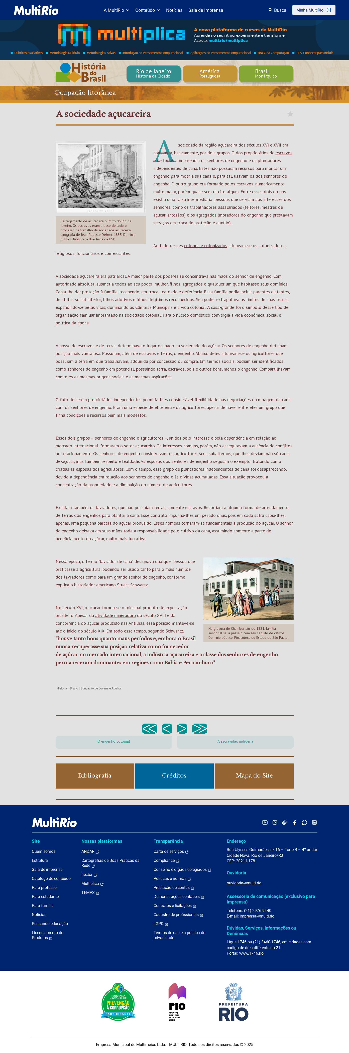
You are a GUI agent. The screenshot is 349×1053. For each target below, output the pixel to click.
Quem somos (43, 851)
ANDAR (90, 851)
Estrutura (40, 860)
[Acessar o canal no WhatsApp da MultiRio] (304, 822)
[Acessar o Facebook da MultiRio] (295, 822)
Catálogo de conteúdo (51, 878)
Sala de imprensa (47, 869)
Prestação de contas (174, 887)
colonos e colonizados (205, 245)
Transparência (168, 841)
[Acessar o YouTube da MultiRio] (265, 822)
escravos (284, 153)
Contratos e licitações (175, 905)
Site (36, 841)
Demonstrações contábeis (179, 896)
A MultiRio (116, 10)
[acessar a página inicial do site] (36, 10)
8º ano (73, 688)
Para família (43, 905)
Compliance (167, 860)
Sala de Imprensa (205, 10)
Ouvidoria (236, 872)
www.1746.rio (251, 953)
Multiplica (92, 883)
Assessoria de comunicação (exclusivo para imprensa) (271, 899)
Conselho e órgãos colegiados (183, 869)
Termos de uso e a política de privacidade (179, 935)
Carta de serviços (171, 851)
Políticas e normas (172, 878)
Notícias (174, 10)
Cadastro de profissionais (179, 914)
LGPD (161, 923)
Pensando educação (50, 923)
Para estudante (45, 896)
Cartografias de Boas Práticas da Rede (110, 863)
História (62, 688)
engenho (161, 176)
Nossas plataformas (101, 841)
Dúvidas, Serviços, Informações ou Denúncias (261, 930)
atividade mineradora (115, 615)
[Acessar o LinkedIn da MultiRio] (314, 822)
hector (89, 874)
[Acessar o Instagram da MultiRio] (275, 822)
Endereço (236, 841)
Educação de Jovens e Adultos (101, 688)
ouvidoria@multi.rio (244, 883)
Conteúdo (147, 10)
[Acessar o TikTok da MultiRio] (285, 822)
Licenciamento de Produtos (47, 935)
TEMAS (90, 892)
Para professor (45, 887)
